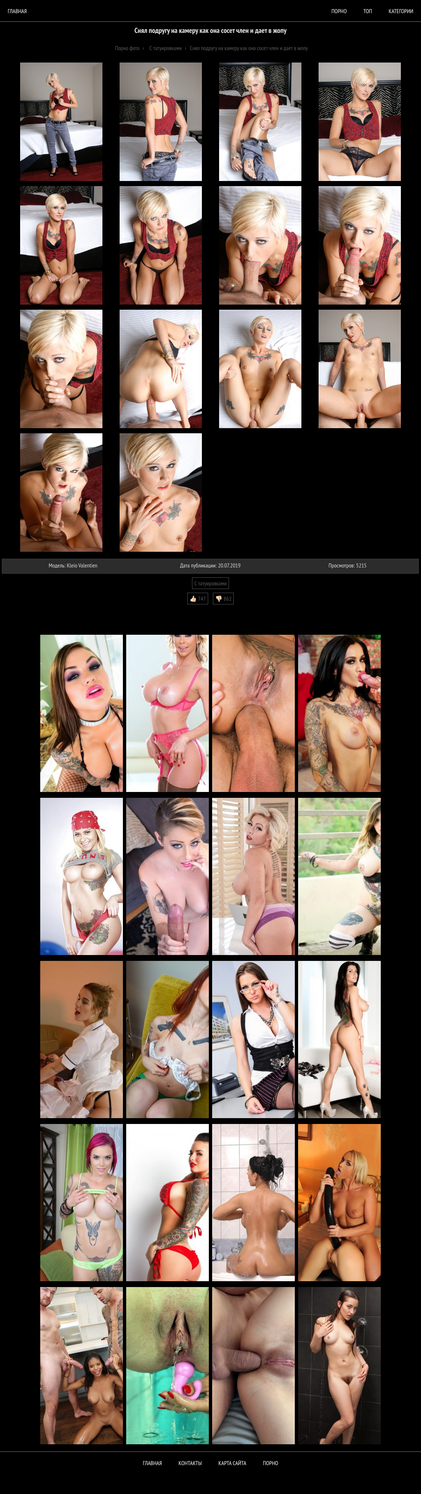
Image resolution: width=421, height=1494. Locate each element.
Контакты (190, 1463)
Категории (401, 11)
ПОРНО (270, 1463)
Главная (17, 11)
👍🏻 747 (197, 598)
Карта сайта (232, 1463)
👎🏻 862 (223, 598)
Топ (367, 11)
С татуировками (210, 583)
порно (339, 11)
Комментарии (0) (23, 610)
